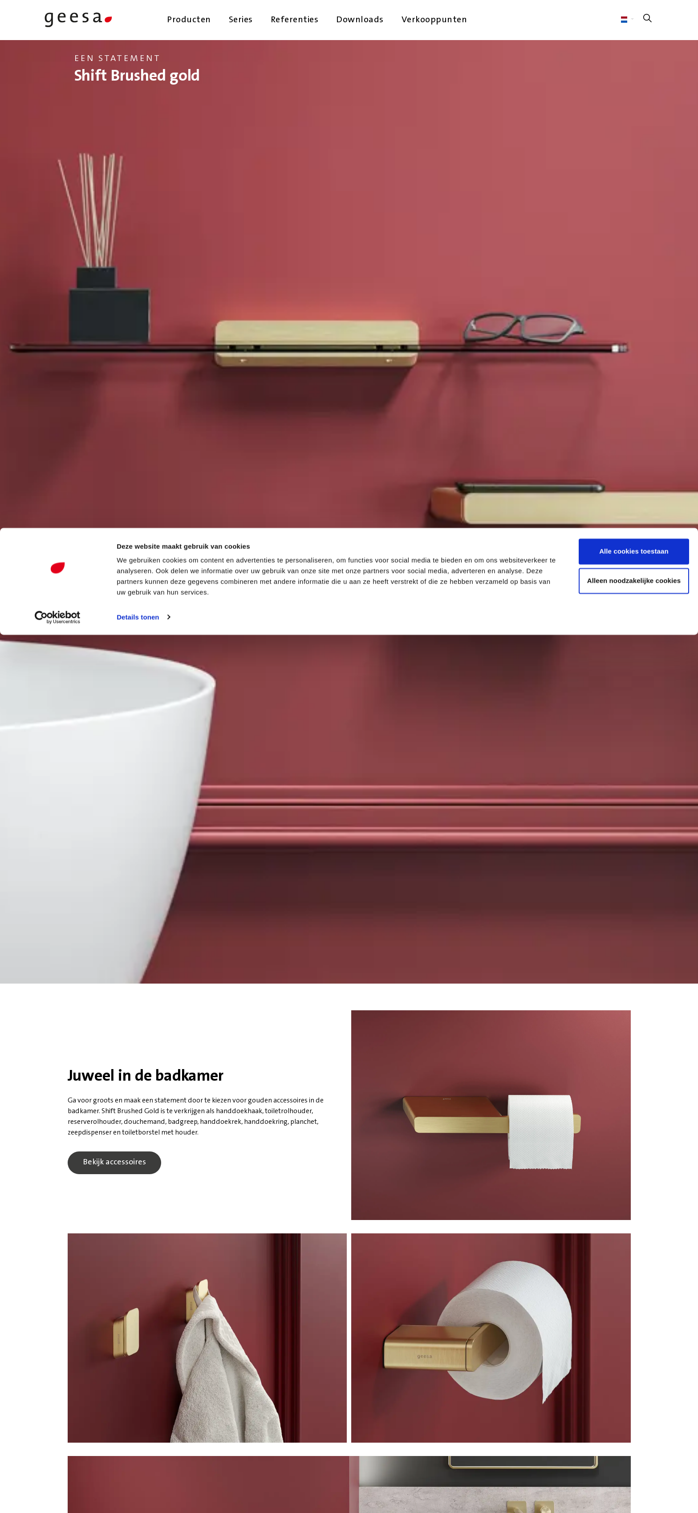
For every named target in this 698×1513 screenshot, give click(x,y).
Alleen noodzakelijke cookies (623, 53)
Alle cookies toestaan (623, 23)
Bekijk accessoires (114, 1162)
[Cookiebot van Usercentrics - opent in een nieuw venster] (58, 89)
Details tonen (138, 89)
